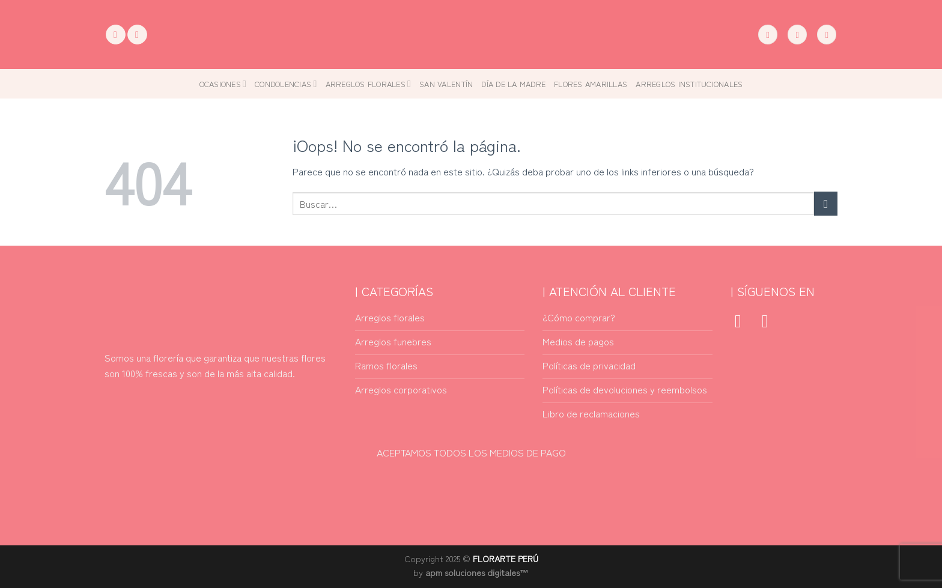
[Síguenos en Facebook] (116, 35)
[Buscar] (767, 34)
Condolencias (286, 83)
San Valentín (446, 83)
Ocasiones (223, 83)
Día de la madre (513, 83)
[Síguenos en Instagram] (137, 35)
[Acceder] (797, 34)
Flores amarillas (590, 83)
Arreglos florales (369, 83)
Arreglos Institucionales (689, 83)
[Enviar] (825, 203)
